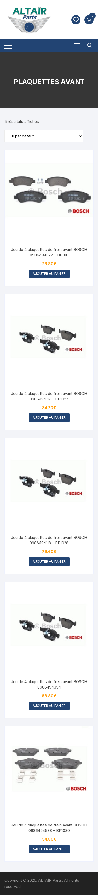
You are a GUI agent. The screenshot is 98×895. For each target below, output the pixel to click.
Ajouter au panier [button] (49, 274)
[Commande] (43, 136)
